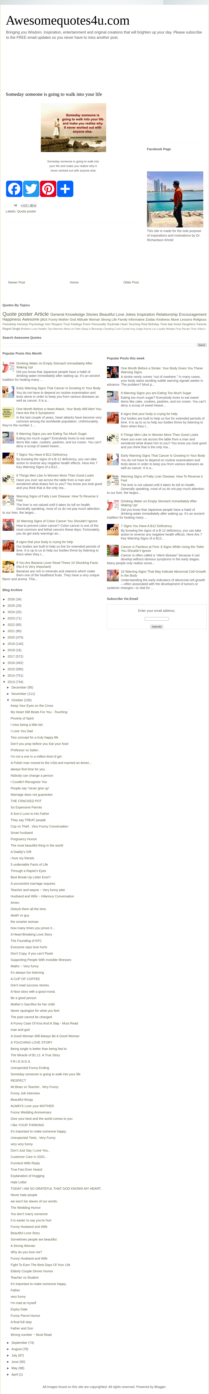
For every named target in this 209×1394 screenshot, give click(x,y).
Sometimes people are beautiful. (34, 1239)
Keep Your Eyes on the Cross (32, 705)
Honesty (22, 324)
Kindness (163, 319)
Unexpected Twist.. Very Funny (33, 1138)
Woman (94, 319)
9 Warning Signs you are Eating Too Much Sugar (51, 434)
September (19, 1342)
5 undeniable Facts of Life (29, 864)
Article (41, 314)
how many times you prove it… (33, 928)
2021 (12, 631)
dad (170, 324)
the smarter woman (25, 921)
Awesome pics (34, 319)
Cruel (117, 328)
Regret (6, 328)
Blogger (160, 1387)
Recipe (186, 328)
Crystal (125, 328)
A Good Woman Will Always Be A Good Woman (45, 1036)
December (19, 687)
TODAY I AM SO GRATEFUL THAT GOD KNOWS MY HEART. (56, 1188)
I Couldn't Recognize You (29, 782)
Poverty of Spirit (22, 718)
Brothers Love (29, 328)
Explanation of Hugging (27, 1176)
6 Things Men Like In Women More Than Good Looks (55, 475)
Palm (78, 328)
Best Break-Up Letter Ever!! (31, 877)
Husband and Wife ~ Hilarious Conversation (42, 896)
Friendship (9, 324)
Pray (178, 328)
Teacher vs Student (25, 1277)
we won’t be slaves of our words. (34, 1201)
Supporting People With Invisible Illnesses (41, 960)
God (73, 319)
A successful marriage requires (33, 883)
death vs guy (20, 915)
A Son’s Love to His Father (30, 813)
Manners (58, 328)
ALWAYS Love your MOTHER (32, 1106)
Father (15, 1290)
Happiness (11, 319)
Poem (87, 324)
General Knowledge (67, 314)
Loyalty (161, 328)
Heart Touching (130, 324)
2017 (12, 656)
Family (123, 319)
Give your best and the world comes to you (41, 1118)
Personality (99, 324)
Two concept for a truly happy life (34, 737)
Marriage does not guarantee (32, 794)
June (15, 1362)
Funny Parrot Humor (25, 1315)
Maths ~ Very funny (25, 966)
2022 (12, 624)
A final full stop (21, 1322)
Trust (66, 324)
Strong (106, 319)
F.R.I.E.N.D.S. (21, 1061)
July (14, 1355)
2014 (12, 675)
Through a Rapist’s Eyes (28, 871)
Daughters (188, 324)
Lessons (186, 319)
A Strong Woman (23, 1246)
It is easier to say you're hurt (31, 1220)
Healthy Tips (45, 328)
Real (144, 324)
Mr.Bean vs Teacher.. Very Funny (34, 1087)
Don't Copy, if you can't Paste (32, 953)
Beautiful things (22, 1099)
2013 (12, 682)
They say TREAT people (28, 820)
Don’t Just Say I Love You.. (30, 1150)
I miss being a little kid (27, 724)
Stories (92, 314)
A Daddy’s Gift (21, 852)
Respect (56, 324)
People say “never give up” (30, 788)
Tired (163, 324)
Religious (200, 319)
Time (193, 328)
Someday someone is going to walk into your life (45, 1074)
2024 (12, 612)
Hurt (47, 324)
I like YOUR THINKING (27, 1125)
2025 (12, 605)
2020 (12, 637)
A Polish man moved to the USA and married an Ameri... (51, 763)
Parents (201, 324)
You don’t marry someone (29, 1214)
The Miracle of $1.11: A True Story (35, 1055)
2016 (12, 663)
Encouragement (193, 314)
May (14, 1368)
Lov (154, 328)
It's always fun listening (27, 972)
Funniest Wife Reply (25, 1163)
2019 (12, 644)
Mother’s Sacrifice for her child (33, 1004)
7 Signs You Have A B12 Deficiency (42, 454)
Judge (139, 328)
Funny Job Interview (25, 1093)
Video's (201, 328)
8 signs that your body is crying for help (44, 542)
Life (114, 319)
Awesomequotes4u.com (68, 20)
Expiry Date (19, 1309)
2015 (12, 669)
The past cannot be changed (31, 1017)
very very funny (22, 1144)
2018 (12, 650)
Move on (69, 328)
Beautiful (107, 314)
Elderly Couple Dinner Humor (32, 1271)
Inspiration (146, 314)
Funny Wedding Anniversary (31, 1112)
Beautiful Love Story (25, 1233)
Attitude (82, 319)
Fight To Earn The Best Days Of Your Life (40, 1265)
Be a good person (23, 998)
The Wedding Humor (26, 1207)
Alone (175, 319)
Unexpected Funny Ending (30, 1068)
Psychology (36, 324)
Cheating (108, 328)
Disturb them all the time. (29, 909)
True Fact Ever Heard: (27, 1169)
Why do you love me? (26, 1252)
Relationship (167, 314)
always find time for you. (28, 769)
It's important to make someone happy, (39, 1131)
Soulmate (113, 324)
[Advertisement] (45, 65)
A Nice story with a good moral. (33, 991)
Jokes (130, 314)
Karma (147, 328)
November (19, 694)
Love (120, 314)
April (15, 1374)
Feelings (76, 324)
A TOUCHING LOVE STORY (31, 1042)
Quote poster (26, 211)
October (17, 700)
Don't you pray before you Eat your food (39, 744)
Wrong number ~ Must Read (31, 1334)
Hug (132, 328)
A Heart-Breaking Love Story (31, 934)
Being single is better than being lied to (39, 1049)
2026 (12, 599)
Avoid (177, 324)
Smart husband (22, 833)
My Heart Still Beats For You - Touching (39, 712)
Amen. (15, 902)
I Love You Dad (22, 731)
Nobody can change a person (32, 775)
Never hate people (24, 1195)
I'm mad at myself (23, 1303)
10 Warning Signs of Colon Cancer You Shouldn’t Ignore (56, 521)
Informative (136, 319)
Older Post (131, 282)
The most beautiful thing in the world (37, 845)
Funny (53, 319)
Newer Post (16, 282)
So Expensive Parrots (26, 807)
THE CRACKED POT (26, 801)
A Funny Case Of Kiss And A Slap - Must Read (44, 1023)
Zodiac (150, 319)
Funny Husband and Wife (29, 1226)
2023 (12, 618)
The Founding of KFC (26, 941)
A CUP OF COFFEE (25, 979)
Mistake (170, 328)
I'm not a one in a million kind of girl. (36, 756)
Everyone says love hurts (29, 947)
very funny (18, 1296)
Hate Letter (19, 1182)
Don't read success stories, (30, 985)
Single (16, 328)
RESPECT (18, 1080)
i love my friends (22, 858)
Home (74, 282)
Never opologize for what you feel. (35, 1010)
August (17, 1349)
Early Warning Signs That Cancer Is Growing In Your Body (58, 388)
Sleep (84, 328)
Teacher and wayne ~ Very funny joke (38, 890)
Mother (64, 319)
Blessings (97, 328)
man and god (20, 1029)
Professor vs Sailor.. (25, 750)
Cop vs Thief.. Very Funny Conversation (39, 826)
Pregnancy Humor (24, 839)
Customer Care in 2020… (29, 1157)
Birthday (153, 324)
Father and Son (22, 1328)
